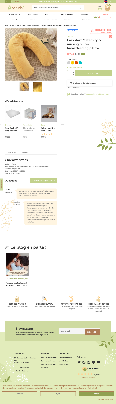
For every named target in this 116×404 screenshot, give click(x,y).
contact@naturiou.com (22, 376)
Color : (72, 61)
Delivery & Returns (65, 363)
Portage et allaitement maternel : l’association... (17, 286)
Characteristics (12, 154)
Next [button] (62, 126)
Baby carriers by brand (49, 363)
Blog (8, 2)
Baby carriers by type (48, 370)
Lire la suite (72, 90)
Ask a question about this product (97, 96)
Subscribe (93, 335)
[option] (13, 124)
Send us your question (42, 183)
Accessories (45, 373)
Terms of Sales (64, 370)
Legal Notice (63, 366)
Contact (16, 2)
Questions (24, 154)
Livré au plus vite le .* (84, 85)
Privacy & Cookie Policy (106, 399)
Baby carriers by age (48, 366)
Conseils (21, 280)
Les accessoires (11, 280)
